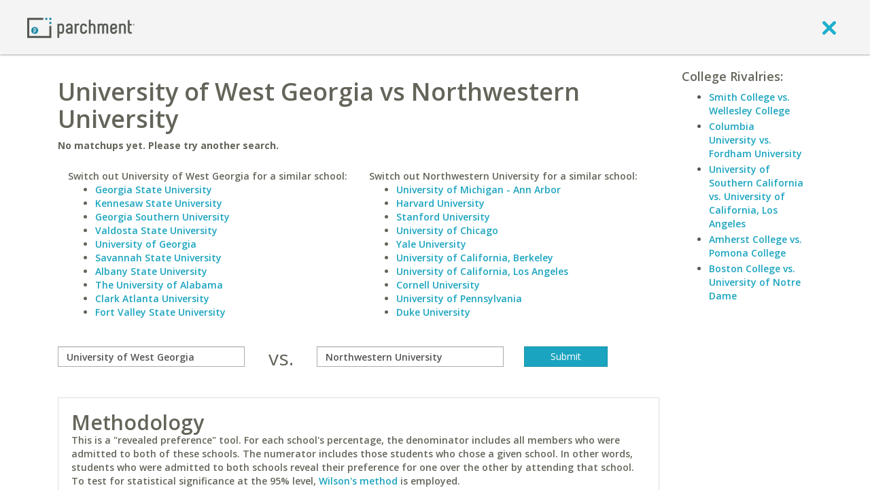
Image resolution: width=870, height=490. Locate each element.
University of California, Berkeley (474, 257)
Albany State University (151, 271)
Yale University (431, 244)
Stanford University (443, 216)
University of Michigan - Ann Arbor (478, 189)
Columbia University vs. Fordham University (755, 140)
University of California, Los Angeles (482, 271)
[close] (829, 27)
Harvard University (440, 203)
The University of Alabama (159, 284)
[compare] (151, 356)
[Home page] (81, 26)
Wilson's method (358, 480)
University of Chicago (447, 230)
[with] (410, 356)
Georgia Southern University (162, 216)
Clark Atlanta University (152, 298)
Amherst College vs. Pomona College (755, 246)
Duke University (433, 312)
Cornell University (438, 284)
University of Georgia (145, 244)
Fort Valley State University (160, 312)
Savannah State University (158, 257)
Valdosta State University (156, 230)
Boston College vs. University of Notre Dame (755, 282)
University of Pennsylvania (459, 298)
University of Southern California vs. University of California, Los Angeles (756, 196)
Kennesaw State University (158, 203)
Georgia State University (153, 189)
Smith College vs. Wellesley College (749, 104)
